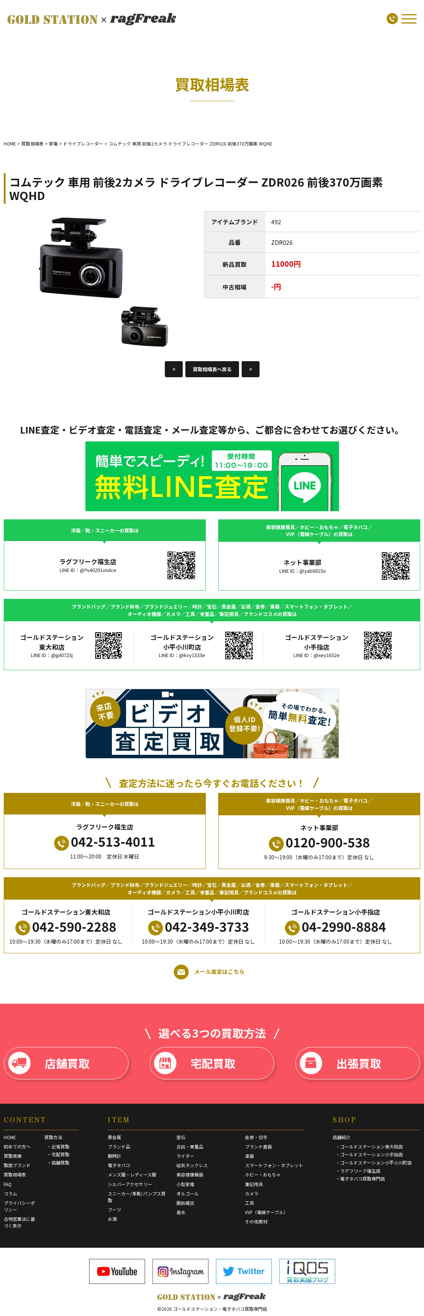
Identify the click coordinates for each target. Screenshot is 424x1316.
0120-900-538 (319, 842)
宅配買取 (194, 1063)
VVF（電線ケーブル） (266, 1212)
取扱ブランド (17, 1165)
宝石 (180, 1137)
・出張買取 (58, 1146)
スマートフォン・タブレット (274, 1165)
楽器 (249, 1156)
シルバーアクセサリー (130, 1184)
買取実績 (13, 1156)
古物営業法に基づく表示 (19, 1222)
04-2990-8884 (335, 926)
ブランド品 (119, 1146)
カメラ (251, 1193)
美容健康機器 (189, 1174)
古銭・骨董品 (189, 1146)
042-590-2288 (65, 926)
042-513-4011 (104, 841)
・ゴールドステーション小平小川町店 (374, 1162)
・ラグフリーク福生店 (358, 1170)
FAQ (8, 1184)
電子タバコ (119, 1165)
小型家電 (185, 1184)
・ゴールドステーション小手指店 (369, 1154)
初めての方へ (17, 1146)
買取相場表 (15, 1174)
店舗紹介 (342, 1137)
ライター (185, 1156)
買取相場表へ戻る (212, 369)
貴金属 (114, 1137)
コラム (10, 1193)
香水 (180, 1212)
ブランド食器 (258, 1146)
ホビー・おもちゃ (263, 1174)
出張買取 (340, 1063)
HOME (10, 1137)
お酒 (112, 1219)
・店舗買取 (58, 1162)
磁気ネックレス (192, 1165)
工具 (249, 1203)
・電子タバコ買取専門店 (360, 1178)
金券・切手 (256, 1137)
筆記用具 (254, 1184)
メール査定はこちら (209, 972)
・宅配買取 (58, 1154)
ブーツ (114, 1209)
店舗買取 (48, 1063)
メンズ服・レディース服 (132, 1174)
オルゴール (187, 1193)
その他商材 (256, 1221)
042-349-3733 (198, 926)
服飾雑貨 (185, 1203)
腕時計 (114, 1156)
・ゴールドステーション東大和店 (369, 1146)
